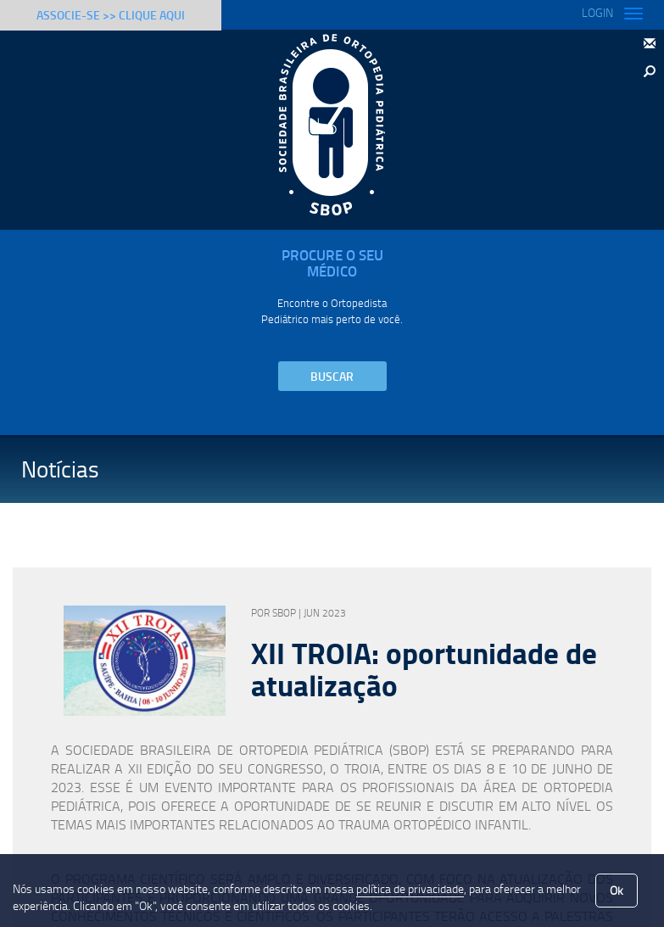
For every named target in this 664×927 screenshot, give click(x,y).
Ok (616, 890)
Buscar (332, 376)
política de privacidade (410, 888)
